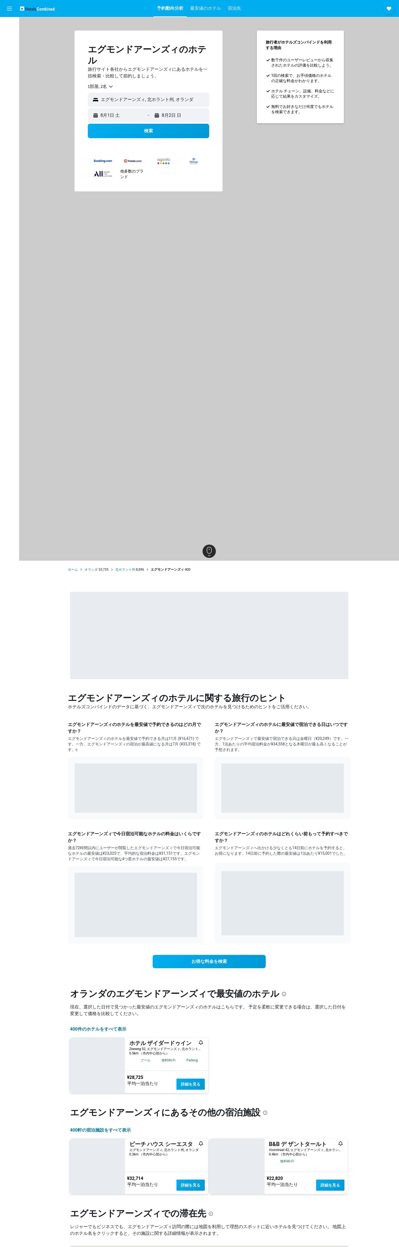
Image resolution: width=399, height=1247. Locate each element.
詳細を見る (190, 1084)
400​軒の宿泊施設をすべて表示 (100, 1130)
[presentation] (284, 993)
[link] (209, 961)
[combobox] (101, 86)
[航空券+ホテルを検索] (9, 60)
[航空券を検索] (9, 25)
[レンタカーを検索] (9, 48)
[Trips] (9, 87)
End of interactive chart (221, 804)
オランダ (91, 569)
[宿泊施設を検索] (9, 37)
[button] (9, 8)
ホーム (73, 569)
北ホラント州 (125, 569)
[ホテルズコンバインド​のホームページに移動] (37, 8)
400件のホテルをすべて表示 (98, 1029)
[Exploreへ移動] (9, 72)
